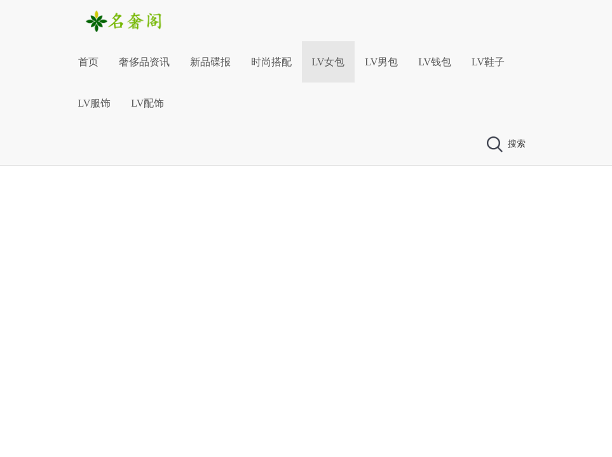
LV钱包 (434, 61)
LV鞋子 (488, 61)
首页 (88, 61)
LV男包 (381, 61)
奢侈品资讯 (144, 61)
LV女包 (328, 61)
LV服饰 (94, 103)
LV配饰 (147, 103)
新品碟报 (210, 61)
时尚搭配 (271, 61)
